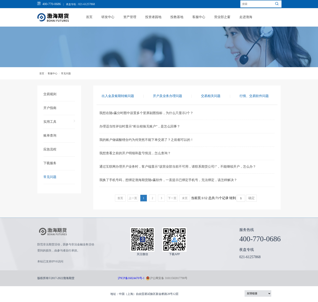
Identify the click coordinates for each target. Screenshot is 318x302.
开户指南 (49, 108)
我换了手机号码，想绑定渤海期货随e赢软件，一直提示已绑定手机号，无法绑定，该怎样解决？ (168, 180)
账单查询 (49, 135)
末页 (185, 198)
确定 (251, 198)
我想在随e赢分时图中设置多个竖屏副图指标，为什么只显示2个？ (146, 113)
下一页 (172, 198)
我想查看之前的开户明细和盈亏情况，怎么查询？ (135, 153)
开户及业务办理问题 (167, 96)
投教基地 (176, 17)
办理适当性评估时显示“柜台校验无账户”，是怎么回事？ (139, 126)
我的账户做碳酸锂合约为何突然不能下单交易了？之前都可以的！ (146, 139)
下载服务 (49, 163)
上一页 (133, 198)
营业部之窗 (222, 17)
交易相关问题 (210, 96)
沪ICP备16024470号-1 (131, 278)
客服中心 (198, 17)
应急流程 (49, 149)
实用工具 (49, 121)
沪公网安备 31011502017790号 (166, 278)
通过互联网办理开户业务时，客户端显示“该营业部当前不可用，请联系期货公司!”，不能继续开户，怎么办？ (177, 166)
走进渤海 (245, 17)
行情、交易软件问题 (254, 96)
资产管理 (129, 17)
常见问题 (66, 73)
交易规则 (49, 94)
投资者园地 (153, 17)
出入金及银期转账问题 (118, 96)
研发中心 (107, 17)
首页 (89, 17)
